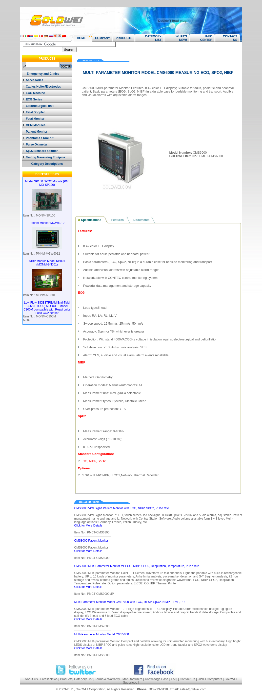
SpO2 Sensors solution (41, 151)
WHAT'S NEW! (179, 38)
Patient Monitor (35, 131)
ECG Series (32, 99)
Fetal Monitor (33, 118)
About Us (31, 679)
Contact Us (187, 679)
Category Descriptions (47, 164)
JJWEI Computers (209, 679)
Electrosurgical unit (38, 106)
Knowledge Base (156, 679)
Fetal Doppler (34, 112)
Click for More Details (88, 525)
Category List (83, 679)
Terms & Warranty (107, 679)
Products (66, 679)
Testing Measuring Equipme (44, 157)
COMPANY (101, 38)
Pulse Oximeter (35, 144)
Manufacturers (132, 679)
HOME (81, 38)
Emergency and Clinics (41, 73)
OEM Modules (34, 125)
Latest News (49, 679)
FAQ (174, 679)
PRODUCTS (122, 38)
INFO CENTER (206, 38)
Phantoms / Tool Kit (38, 138)
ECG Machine (34, 93)
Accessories (33, 80)
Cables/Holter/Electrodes (42, 86)
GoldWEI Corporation (90, 689)
